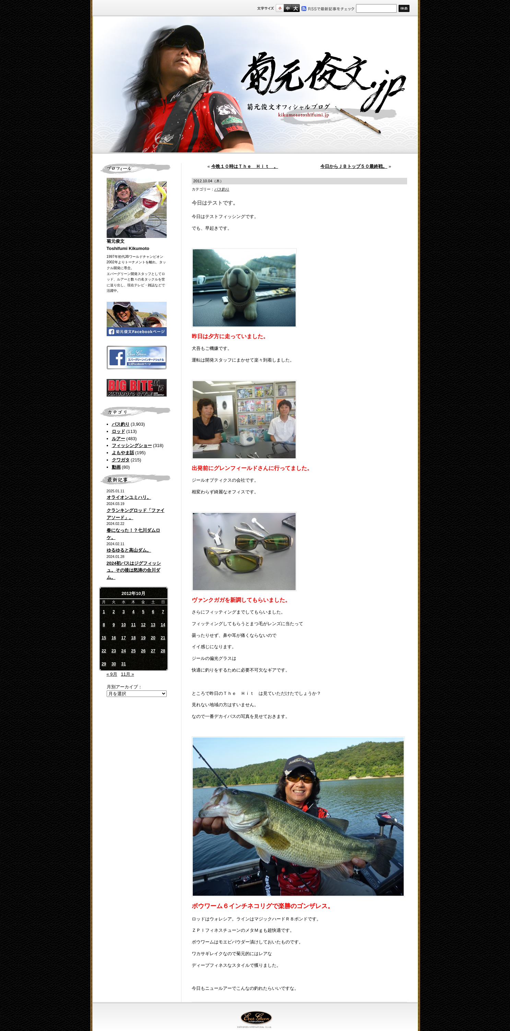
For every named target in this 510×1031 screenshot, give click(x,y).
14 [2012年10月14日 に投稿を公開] (163, 624)
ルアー (118, 438)
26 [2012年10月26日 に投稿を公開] (143, 651)
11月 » (127, 674)
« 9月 (112, 674)
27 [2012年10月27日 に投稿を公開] (153, 651)
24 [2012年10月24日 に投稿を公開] (123, 651)
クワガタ (121, 459)
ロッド (118, 431)
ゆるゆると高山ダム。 (129, 550)
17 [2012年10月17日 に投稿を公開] (123, 637)
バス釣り (121, 424)
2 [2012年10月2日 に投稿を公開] (113, 611)
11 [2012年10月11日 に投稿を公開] (133, 624)
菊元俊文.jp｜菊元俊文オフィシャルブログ (255, 84)
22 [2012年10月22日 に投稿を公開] (104, 651)
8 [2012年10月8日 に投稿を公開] (104, 624)
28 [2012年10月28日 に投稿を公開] (163, 651)
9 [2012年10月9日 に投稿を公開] (113, 624)
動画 (116, 467)
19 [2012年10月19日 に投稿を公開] (143, 637)
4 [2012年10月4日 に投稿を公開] (133, 611)
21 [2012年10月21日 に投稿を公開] (163, 637)
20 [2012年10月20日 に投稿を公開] (153, 637)
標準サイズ (280, 8)
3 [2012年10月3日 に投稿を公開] (123, 611)
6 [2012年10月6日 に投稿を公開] (153, 611)
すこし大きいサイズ (288, 8)
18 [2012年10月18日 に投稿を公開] (133, 637)
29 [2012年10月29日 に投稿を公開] (104, 664)
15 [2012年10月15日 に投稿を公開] (104, 637)
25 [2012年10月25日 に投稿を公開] (133, 651)
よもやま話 (123, 452)
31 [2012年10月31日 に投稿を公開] (123, 664)
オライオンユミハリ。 (129, 497)
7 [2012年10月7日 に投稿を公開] (163, 611)
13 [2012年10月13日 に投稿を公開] (153, 624)
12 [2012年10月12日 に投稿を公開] (143, 624)
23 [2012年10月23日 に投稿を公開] (113, 651)
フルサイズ (295, 8)
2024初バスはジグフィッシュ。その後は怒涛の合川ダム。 (134, 570)
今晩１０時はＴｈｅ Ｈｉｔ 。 (244, 166)
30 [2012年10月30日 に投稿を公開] (113, 664)
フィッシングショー (132, 445)
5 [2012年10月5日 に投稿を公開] (143, 611)
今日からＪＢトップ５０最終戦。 (353, 166)
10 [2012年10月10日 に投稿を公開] (123, 624)
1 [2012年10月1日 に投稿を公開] (104, 611)
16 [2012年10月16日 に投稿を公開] (113, 637)
